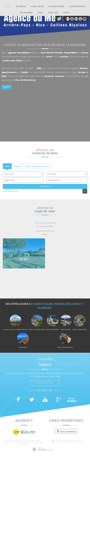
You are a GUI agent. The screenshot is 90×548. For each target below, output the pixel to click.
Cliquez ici (45, 382)
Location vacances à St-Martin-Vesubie (15, 329)
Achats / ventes (37, 6)
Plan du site (6, 442)
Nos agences (21, 6)
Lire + (6, 106)
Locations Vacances (77, 6)
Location (17, 166)
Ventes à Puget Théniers (65, 347)
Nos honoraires (26, 13)
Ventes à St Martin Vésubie (37, 329)
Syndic (40, 13)
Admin (36, 442)
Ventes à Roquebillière (79, 329)
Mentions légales (15, 442)
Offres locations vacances (37, 166)
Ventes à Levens (66, 329)
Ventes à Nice (23, 347)
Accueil (8, 6)
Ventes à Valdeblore (52, 329)
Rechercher (45, 186)
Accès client (53, 13)
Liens (32, 442)
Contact (66, 13)
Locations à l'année (56, 6)
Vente (7, 166)
